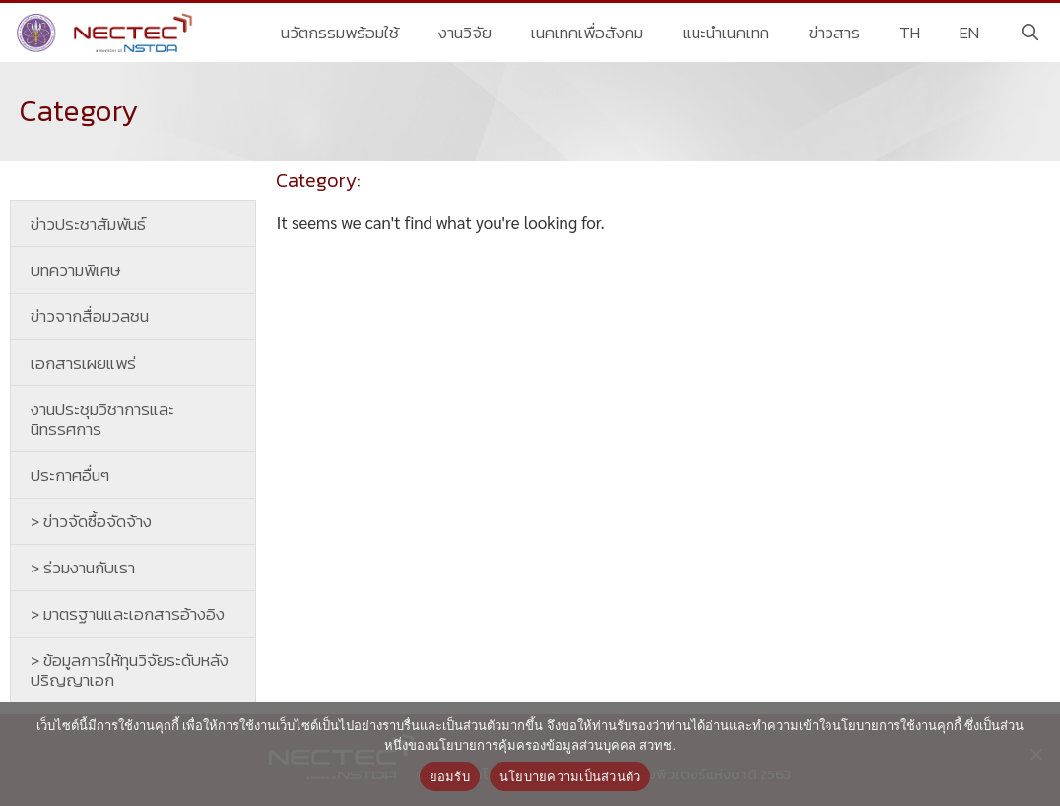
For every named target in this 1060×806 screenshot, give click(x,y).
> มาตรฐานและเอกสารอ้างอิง (128, 614)
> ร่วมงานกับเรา (83, 567)
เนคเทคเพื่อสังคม (587, 32)
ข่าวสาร (834, 32)
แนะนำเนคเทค (726, 32)
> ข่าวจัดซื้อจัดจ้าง (91, 521)
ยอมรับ (450, 777)
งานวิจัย (465, 32)
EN (969, 32)
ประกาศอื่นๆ (70, 475)
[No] (1035, 754)
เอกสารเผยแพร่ (83, 362)
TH (909, 32)
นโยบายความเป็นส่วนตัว (570, 777)
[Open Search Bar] (1029, 32)
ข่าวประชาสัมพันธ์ (88, 223)
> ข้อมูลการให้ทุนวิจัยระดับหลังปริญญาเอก (130, 670)
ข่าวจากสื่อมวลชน (90, 316)
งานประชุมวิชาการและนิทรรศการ (102, 418)
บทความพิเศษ (76, 270)
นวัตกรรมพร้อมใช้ (340, 32)
